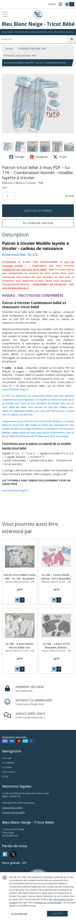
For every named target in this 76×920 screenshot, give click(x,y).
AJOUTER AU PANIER (38, 211)
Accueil (9, 48)
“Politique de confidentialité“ (48, 902)
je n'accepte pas (19, 913)
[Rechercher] (72, 39)
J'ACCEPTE (57, 913)
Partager (17, 157)
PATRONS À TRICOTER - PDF (32, 48)
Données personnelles (13, 812)
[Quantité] (8, 195)
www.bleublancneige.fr (15, 389)
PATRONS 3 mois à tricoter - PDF (20, 55)
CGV (5, 776)
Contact (52, 4)
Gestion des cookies (12, 807)
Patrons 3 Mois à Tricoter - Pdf (22, 183)
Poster (60, 157)
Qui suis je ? (9, 771)
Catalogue (8, 762)
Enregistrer (39, 157)
